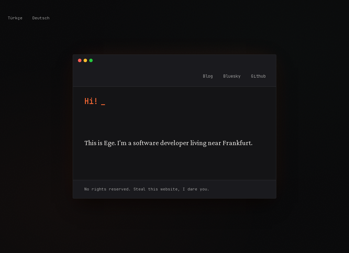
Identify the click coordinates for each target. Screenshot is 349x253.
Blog (208, 76)
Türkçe (15, 17)
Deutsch (41, 17)
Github (258, 76)
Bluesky (232, 76)
